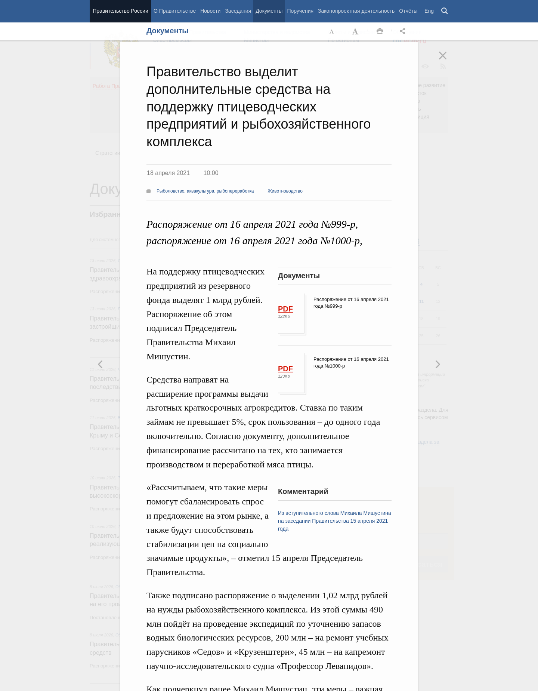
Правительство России (120, 11)
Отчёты (408, 11)
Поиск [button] (445, 11)
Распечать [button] (380, 31)
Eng (429, 11)
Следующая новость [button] (100, 364)
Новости (210, 11)
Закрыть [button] (448, 61)
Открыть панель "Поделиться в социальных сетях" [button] (404, 31)
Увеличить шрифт (356, 31)
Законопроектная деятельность (356, 11)
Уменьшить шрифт (332, 31)
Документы (269, 11)
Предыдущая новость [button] (437, 364)
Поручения (300, 11)
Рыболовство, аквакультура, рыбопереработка (205, 191)
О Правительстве (175, 11)
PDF (285, 309)
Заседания (238, 11)
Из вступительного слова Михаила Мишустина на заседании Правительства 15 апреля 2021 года (334, 521)
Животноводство (285, 191)
